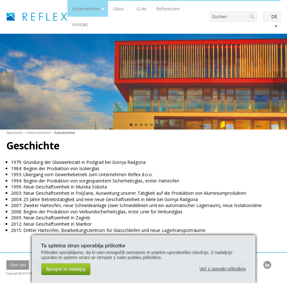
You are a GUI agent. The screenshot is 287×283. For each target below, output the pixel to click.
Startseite (14, 132)
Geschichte (64, 132)
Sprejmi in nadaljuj (65, 269)
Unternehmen (86, 9)
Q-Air (141, 9)
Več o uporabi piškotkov (222, 268)
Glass (118, 9)
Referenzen (168, 9)
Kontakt (80, 24)
